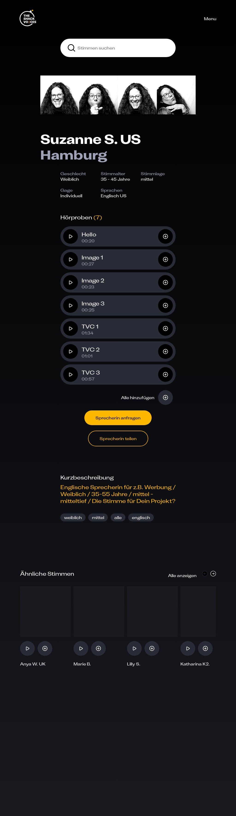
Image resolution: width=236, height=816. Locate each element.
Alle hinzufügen (137, 397)
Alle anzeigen (182, 575)
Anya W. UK (33, 664)
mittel (98, 517)
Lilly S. (133, 664)
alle (118, 517)
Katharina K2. (195, 664)
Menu (210, 18)
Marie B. (82, 664)
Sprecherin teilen (118, 438)
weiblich (73, 517)
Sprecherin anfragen (118, 417)
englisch (141, 517)
